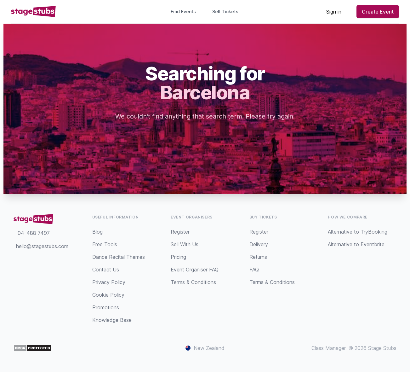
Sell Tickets (227, 11)
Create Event (378, 12)
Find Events (183, 11)
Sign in (333, 12)
